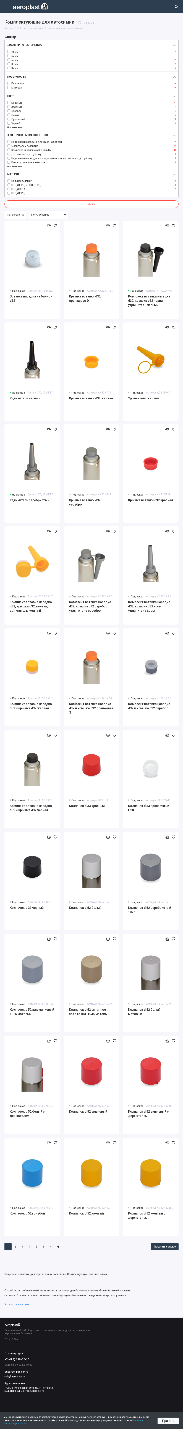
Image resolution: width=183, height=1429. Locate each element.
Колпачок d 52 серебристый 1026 (149, 910)
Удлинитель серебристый (29, 500)
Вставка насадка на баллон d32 (31, 298)
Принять (168, 1421)
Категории (15, 214)
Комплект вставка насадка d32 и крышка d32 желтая (31, 706)
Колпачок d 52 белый (85, 908)
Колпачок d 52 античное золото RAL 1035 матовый (89, 1012)
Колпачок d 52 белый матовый (144, 1012)
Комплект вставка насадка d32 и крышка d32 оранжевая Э (91, 708)
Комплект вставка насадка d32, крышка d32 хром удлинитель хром (149, 606)
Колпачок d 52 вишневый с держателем (148, 1114)
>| (58, 1246)
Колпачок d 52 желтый (86, 1213)
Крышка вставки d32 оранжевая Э (85, 298)
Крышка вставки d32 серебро (85, 502)
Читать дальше (16, 1304)
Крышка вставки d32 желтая (91, 398)
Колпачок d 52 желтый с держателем (146, 1215)
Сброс (91, 204)
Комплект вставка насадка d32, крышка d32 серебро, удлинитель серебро (90, 606)
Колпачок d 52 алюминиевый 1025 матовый (32, 1012)
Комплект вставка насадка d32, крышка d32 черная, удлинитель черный (149, 300)
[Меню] (6, 6)
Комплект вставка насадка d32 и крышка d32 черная (31, 808)
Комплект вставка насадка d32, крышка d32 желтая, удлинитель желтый (31, 606)
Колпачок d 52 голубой (27, 1213)
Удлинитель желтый (144, 398)
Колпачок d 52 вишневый (88, 1111)
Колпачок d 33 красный (87, 806)
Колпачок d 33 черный (27, 908)
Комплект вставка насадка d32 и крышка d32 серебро (149, 706)
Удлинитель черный (25, 398)
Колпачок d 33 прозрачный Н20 (148, 808)
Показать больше (165, 1246)
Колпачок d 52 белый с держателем (27, 1114)
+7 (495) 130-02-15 (16, 1359)
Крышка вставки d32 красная (150, 500)
